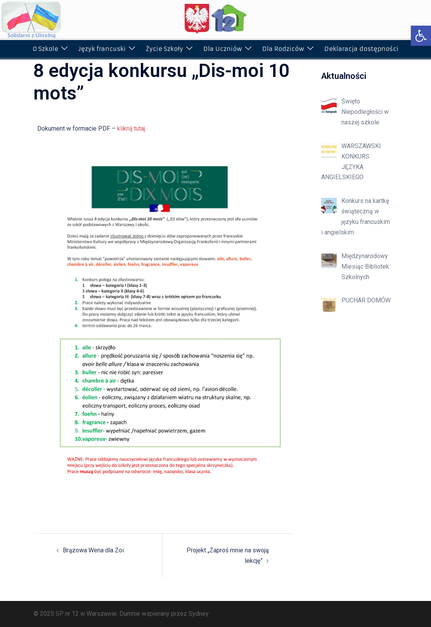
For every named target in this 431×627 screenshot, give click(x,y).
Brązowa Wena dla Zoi (93, 550)
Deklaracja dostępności (361, 48)
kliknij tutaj (131, 128)
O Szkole (45, 48)
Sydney (199, 613)
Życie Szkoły (164, 48)
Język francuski (102, 48)
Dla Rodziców (283, 48)
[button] (421, 36)
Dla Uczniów (222, 48)
